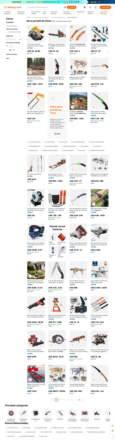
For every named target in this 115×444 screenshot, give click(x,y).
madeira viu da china (57, 428)
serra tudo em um (12, 428)
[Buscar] (71, 7)
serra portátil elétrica (78, 142)
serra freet (81, 150)
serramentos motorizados (26, 436)
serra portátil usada (34, 142)
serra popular (84, 146)
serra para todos (60, 432)
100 (79, 400)
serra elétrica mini (46, 432)
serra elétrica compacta (13, 432)
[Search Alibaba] (44, 7)
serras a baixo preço (76, 432)
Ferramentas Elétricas (58, 17)
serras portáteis (49, 142)
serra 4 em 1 (10, 436)
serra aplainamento (34, 146)
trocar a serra (43, 436)
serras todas (25, 428)
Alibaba (28, 17)
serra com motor (30, 432)
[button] (65, 7)
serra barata (96, 146)
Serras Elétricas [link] (72, 17)
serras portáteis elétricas (96, 142)
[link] (112, 425)
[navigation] (14, 208)
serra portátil (62, 142)
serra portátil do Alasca (92, 428)
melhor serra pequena (69, 146)
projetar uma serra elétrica (49, 150)
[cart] (90, 7)
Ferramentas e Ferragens (41, 17)
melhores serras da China (96, 150)
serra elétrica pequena (51, 146)
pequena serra (32, 150)
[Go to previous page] (52, 400)
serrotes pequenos (67, 150)
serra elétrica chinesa (74, 428)
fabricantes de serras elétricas (95, 432)
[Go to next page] (83, 400)
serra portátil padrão (40, 428)
